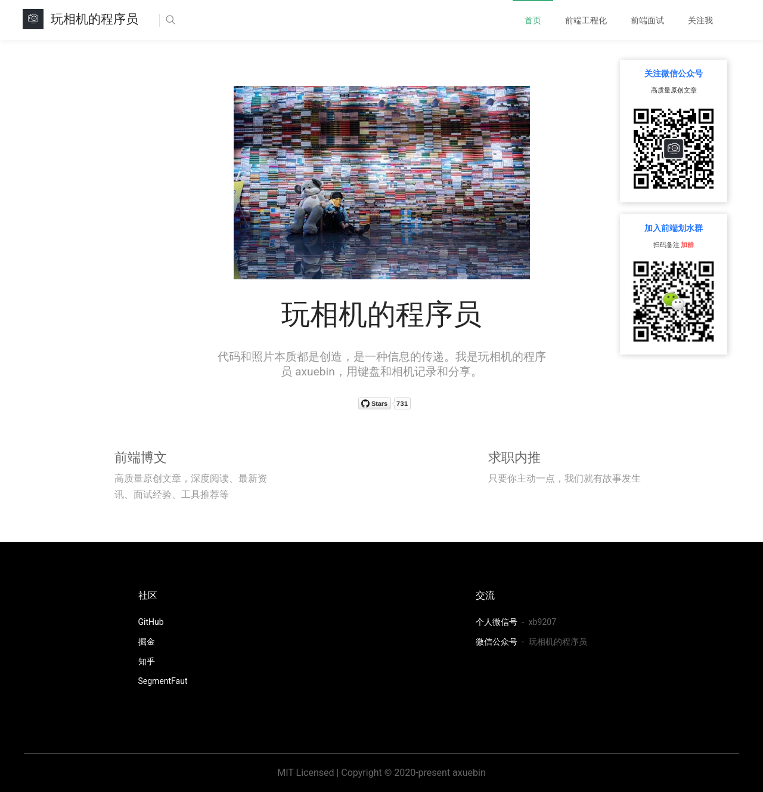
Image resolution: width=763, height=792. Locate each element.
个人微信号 (497, 622)
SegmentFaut (163, 681)
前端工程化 (586, 20)
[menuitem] (533, 20)
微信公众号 (497, 641)
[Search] (207, 20)
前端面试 (647, 20)
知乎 (146, 661)
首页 (533, 20)
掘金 (146, 641)
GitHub (151, 622)
